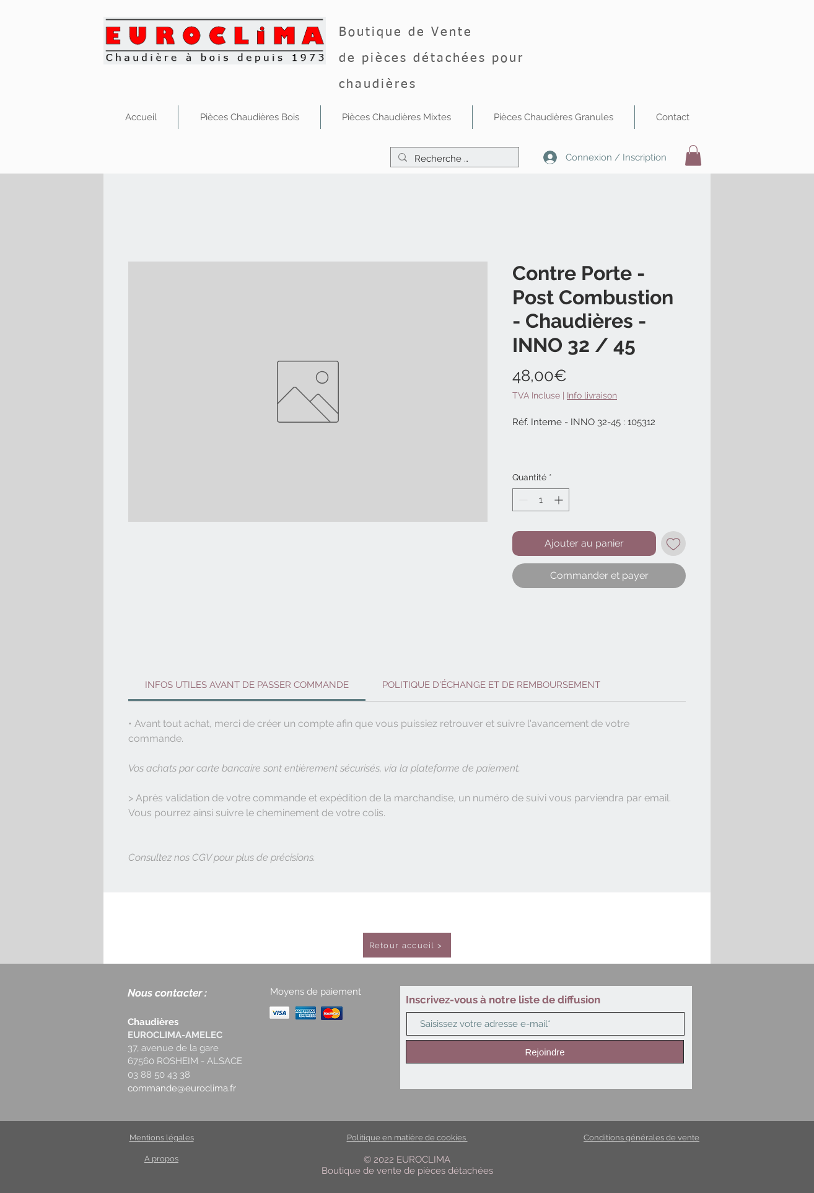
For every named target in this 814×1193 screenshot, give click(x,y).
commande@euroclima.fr (182, 1088)
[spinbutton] (541, 500)
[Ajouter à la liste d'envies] (673, 543)
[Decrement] (522, 500)
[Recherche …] (453, 158)
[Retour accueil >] (407, 945)
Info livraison (592, 395)
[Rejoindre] (545, 1051)
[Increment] (559, 500)
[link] (247, 684)
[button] (249, 117)
